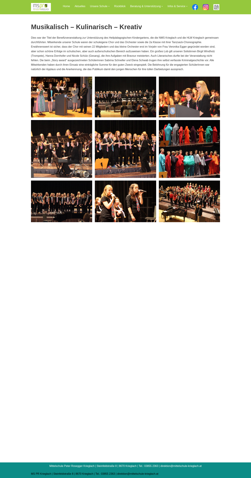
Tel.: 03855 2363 (105, 473)
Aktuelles (80, 6)
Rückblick (120, 6)
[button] (109, 6)
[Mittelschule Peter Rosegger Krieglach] (41, 7)
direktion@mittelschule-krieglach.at (137, 473)
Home (66, 6)
